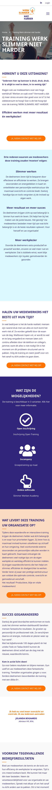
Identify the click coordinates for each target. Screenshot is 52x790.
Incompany (26, 459)
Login (47, 3)
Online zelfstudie (26, 490)
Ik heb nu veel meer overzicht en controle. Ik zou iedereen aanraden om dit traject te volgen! (26, 712)
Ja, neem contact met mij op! (26, 138)
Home (4, 32)
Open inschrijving (26, 428)
